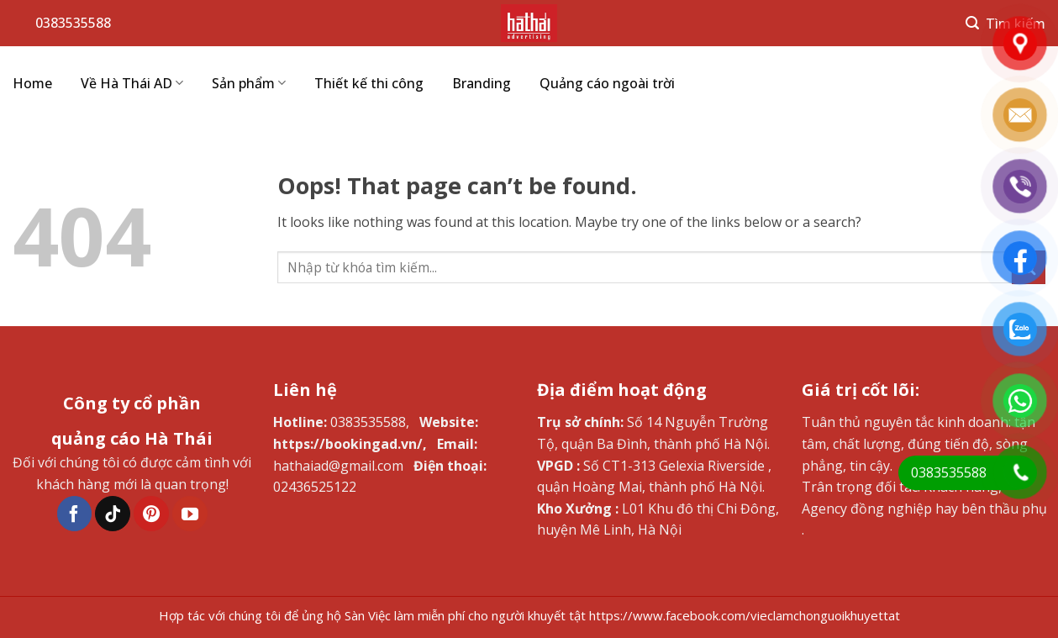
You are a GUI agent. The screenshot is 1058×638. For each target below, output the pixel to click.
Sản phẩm (249, 83)
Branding (481, 83)
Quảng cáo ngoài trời (607, 83)
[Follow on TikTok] (112, 513)
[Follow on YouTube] (190, 513)
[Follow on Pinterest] (151, 513)
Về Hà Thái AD (132, 83)
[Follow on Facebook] (74, 513)
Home (32, 83)
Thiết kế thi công (369, 83)
